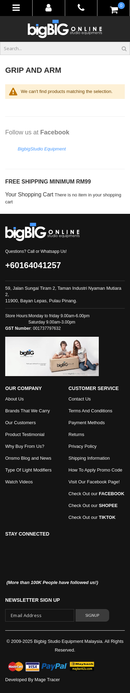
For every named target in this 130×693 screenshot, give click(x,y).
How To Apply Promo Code (95, 470)
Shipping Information (89, 458)
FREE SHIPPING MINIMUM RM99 (48, 182)
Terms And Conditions (90, 410)
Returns (77, 434)
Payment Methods (87, 422)
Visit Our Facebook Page (94, 481)
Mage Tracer (47, 679)
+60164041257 (33, 265)
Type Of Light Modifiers (28, 470)
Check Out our (96, 493)
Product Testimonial (24, 434)
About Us (14, 399)
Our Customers (20, 422)
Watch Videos (19, 481)
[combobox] (65, 48)
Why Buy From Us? (24, 446)
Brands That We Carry (27, 410)
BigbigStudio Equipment (42, 148)
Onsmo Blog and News (28, 458)
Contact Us (80, 399)
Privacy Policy (83, 446)
